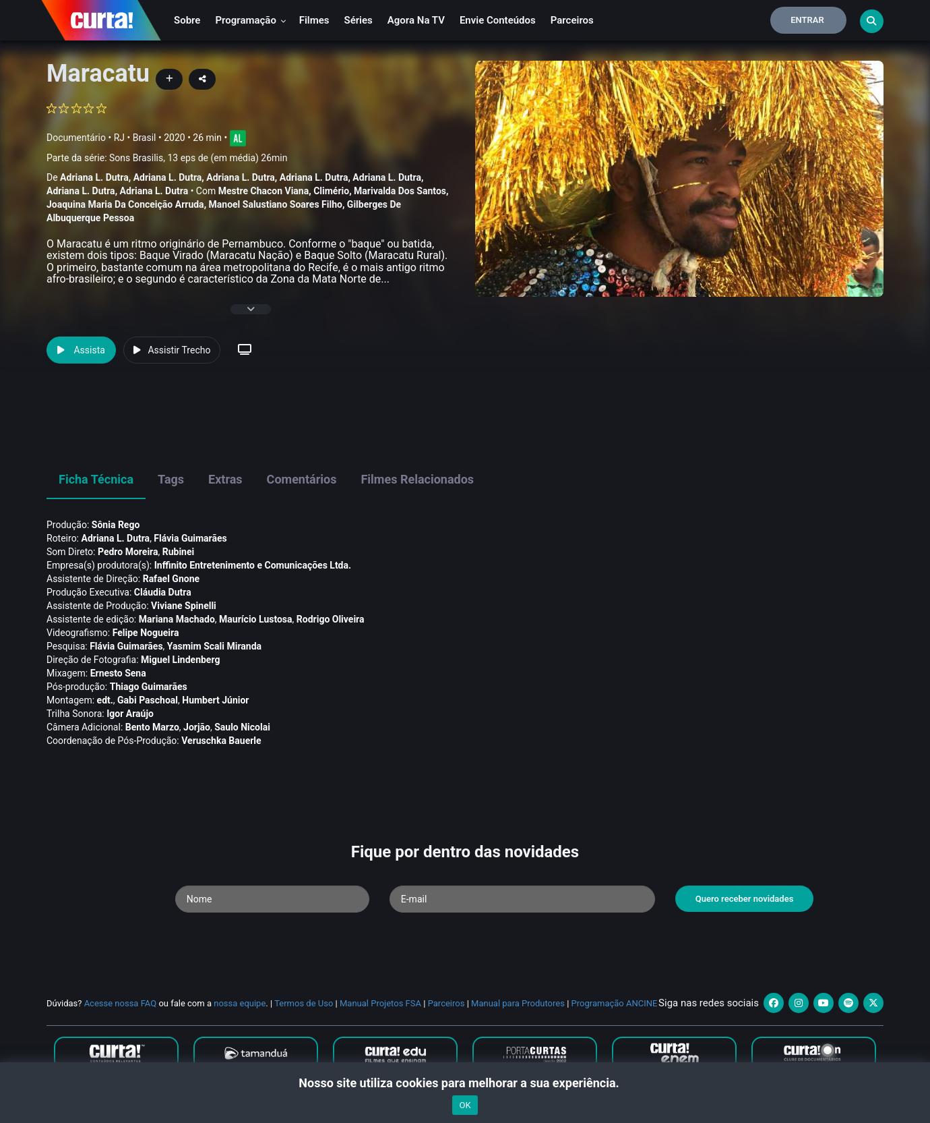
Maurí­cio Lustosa (255, 619)
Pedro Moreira (128, 551)
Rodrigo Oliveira (331, 619)
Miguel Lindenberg (180, 659)
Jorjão (196, 727)
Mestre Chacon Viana (263, 190)
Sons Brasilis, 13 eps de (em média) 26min (198, 157)
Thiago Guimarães (148, 686)
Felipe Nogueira (146, 632)
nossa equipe (240, 1003)
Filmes (314, 20)
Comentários (302, 479)
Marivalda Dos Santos (400, 190)
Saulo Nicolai (242, 727)
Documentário (76, 137)
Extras (225, 479)
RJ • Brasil (135, 137)
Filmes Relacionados (417, 479)
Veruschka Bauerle (221, 740)
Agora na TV (416, 20)
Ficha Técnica (96, 479)
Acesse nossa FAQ (120, 1003)
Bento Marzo (152, 727)
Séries (358, 20)
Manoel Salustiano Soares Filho (275, 204)
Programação (250, 20)
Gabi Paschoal (147, 700)
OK (464, 1105)
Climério (331, 190)
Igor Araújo (130, 713)
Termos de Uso (303, 1003)
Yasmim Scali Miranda (214, 646)
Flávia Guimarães (190, 538)
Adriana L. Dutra (94, 177)
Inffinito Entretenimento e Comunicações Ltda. (252, 565)
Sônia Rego (116, 524)
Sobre (187, 20)
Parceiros (572, 20)
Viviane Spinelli (183, 605)
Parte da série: (167, 158)
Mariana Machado (177, 619)
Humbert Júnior (215, 700)
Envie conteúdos (498, 20)
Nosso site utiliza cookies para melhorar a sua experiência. (465, 1083)
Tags (171, 479)
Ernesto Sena (118, 673)
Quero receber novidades (744, 899)
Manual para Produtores (518, 1003)
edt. (105, 700)
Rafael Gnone (171, 578)
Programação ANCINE (614, 1003)
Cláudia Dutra (162, 592)
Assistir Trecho (171, 350)
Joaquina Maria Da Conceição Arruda (125, 204)
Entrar (807, 20)
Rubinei (178, 551)
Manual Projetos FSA (380, 1003)
